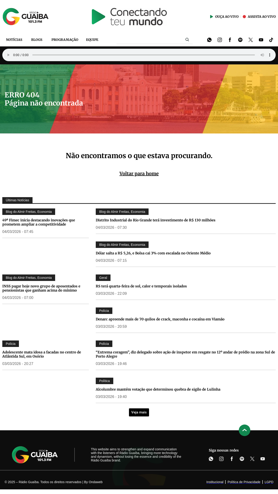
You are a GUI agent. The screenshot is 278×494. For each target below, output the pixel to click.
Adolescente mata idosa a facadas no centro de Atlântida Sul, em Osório (41, 354)
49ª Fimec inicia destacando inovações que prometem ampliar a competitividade (38, 222)
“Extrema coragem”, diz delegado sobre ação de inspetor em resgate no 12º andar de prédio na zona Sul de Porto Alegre (185, 354)
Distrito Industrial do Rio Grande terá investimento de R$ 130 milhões (155, 220)
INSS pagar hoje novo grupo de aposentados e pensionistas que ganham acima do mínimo (41, 288)
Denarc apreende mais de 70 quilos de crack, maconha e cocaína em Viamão (160, 319)
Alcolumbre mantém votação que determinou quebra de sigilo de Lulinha (158, 389)
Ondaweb (96, 482)
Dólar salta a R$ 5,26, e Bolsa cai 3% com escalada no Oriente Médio (153, 253)
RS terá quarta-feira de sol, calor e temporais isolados (141, 286)
